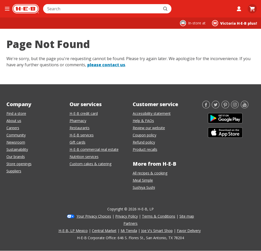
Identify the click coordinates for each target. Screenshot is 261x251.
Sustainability (17, 149)
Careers (12, 127)
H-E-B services (82, 135)
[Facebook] (206, 107)
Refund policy (144, 142)
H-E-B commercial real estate (94, 149)
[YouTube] (244, 107)
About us (13, 120)
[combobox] (101, 8)
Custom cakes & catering (90, 163)
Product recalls (145, 149)
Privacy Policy (126, 216)
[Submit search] (165, 8)
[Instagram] (235, 107)
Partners (130, 223)
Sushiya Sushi (144, 187)
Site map (186, 216)
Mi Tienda (129, 230)
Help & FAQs (143, 120)
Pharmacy (78, 120)
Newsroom (15, 142)
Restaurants (80, 127)
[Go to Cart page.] (252, 8)
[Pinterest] (225, 107)
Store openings (19, 163)
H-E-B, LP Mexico (73, 230)
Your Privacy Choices (93, 216)
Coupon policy (144, 135)
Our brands (15, 156)
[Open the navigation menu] (7, 9)
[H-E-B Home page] (25, 8)
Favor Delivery (189, 230)
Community (16, 135)
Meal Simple (143, 180)
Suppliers (13, 171)
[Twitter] (215, 107)
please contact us (106, 65)
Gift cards (77, 142)
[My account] (239, 8)
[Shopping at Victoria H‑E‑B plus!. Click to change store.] (234, 23)
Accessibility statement (152, 113)
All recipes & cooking (150, 173)
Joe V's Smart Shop (157, 230)
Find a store (16, 113)
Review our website (149, 127)
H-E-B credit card (84, 113)
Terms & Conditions (158, 216)
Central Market (104, 230)
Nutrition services (84, 156)
